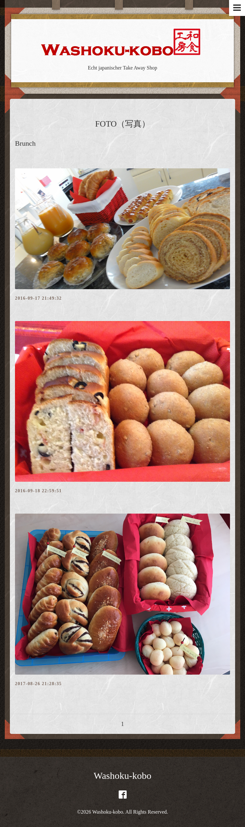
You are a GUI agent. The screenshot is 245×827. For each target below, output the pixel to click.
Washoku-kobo (123, 775)
